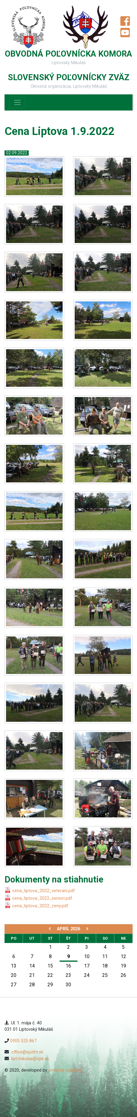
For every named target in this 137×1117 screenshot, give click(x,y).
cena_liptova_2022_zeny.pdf (40, 905)
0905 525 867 (23, 1040)
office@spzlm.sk (27, 1052)
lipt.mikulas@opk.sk (30, 1058)
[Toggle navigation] (17, 102)
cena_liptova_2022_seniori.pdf (42, 898)
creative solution (64, 1070)
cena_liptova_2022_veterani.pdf (43, 890)
